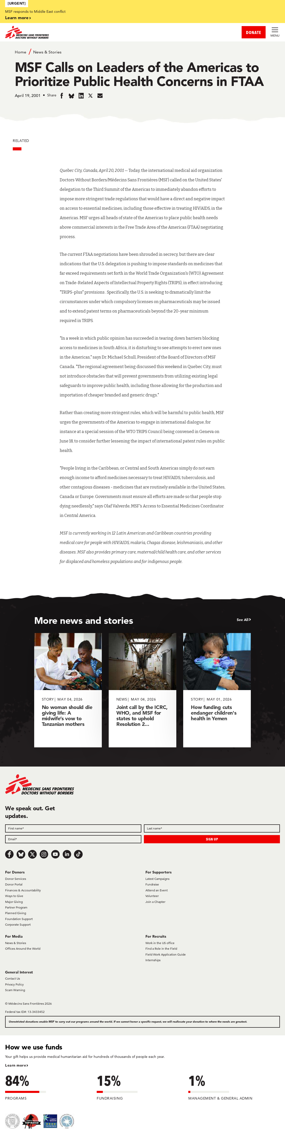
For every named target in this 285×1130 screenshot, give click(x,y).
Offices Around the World (22, 948)
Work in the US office (160, 943)
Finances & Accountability (23, 890)
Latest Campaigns (157, 879)
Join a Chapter (155, 902)
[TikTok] (78, 854)
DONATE (253, 32)
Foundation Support (19, 919)
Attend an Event (156, 890)
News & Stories (47, 52)
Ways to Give (14, 896)
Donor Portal (13, 884)
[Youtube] (55, 854)
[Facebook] (9, 854)
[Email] (73, 839)
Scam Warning (15, 990)
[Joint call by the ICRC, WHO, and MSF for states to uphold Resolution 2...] (142, 690)
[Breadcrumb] (142, 51)
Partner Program (16, 907)
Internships (152, 960)
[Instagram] (44, 854)
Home (20, 52)
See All (243, 620)
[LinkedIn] (67, 854)
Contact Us (12, 978)
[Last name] (212, 828)
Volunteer (152, 896)
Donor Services (15, 879)
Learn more (17, 17)
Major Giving (14, 902)
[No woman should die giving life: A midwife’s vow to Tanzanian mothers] (68, 690)
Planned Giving (15, 913)
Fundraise (152, 884)
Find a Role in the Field (161, 948)
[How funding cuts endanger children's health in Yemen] (217, 690)
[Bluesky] (21, 854)
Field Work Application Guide (165, 954)
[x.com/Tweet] (32, 854)
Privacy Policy (14, 984)
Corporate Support (18, 924)
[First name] (73, 828)
